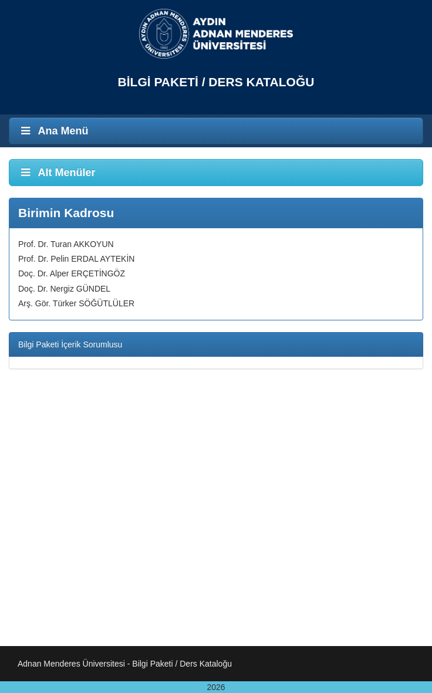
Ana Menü (53, 131)
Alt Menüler (57, 172)
